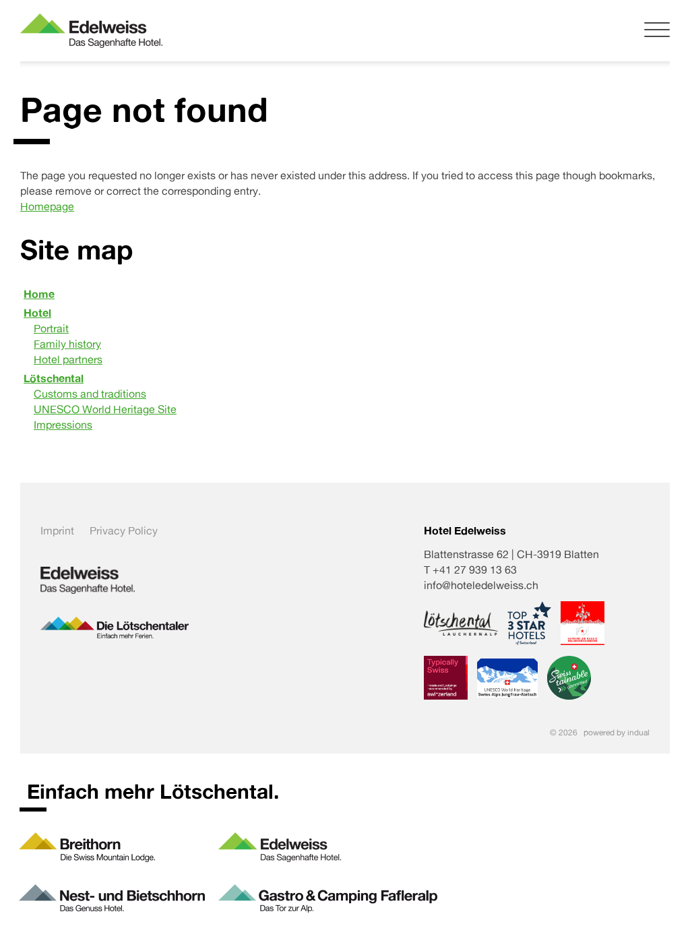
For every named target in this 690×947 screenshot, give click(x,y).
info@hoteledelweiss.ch (481, 585)
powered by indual (617, 732)
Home (39, 294)
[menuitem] (345, 294)
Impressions (63, 424)
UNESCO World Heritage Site (105, 409)
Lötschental (54, 378)
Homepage (47, 206)
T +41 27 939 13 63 (470, 569)
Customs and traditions (90, 393)
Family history (67, 343)
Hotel (37, 312)
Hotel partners (68, 359)
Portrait (51, 328)
